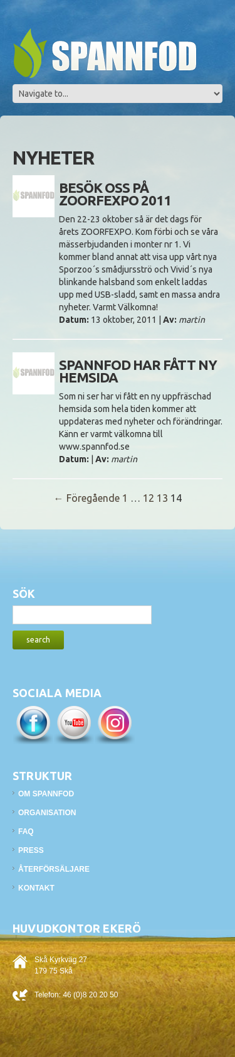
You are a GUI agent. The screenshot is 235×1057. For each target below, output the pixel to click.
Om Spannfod (46, 793)
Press (31, 850)
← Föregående (87, 498)
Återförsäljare (54, 869)
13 (162, 498)
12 (148, 498)
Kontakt (36, 888)
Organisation (47, 812)
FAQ (26, 831)
